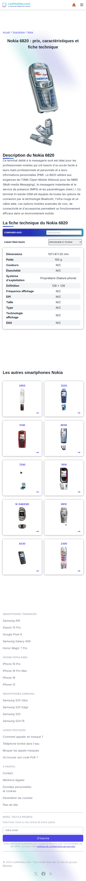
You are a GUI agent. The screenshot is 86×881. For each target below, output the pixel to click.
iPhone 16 (9, 677)
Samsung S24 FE (14, 721)
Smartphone (19, 32)
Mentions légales (13, 780)
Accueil (6, 32)
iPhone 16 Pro (12, 664)
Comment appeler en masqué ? (23, 736)
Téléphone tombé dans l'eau (21, 743)
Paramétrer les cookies (17, 798)
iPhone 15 (9, 684)
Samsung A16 (11, 620)
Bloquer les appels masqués (21, 750)
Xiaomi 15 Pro (12, 627)
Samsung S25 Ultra (15, 700)
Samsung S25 (12, 714)
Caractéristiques (14, 242)
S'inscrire (43, 838)
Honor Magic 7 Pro (15, 648)
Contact (8, 773)
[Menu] (81, 5)
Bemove (7, 865)
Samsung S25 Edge (15, 707)
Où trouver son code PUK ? (20, 757)
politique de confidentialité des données (56, 846)
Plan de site (10, 804)
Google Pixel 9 (12, 634)
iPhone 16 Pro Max (15, 670)
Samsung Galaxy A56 (17, 641)
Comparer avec (13, 232)
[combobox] (63, 232)
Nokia (30, 32)
